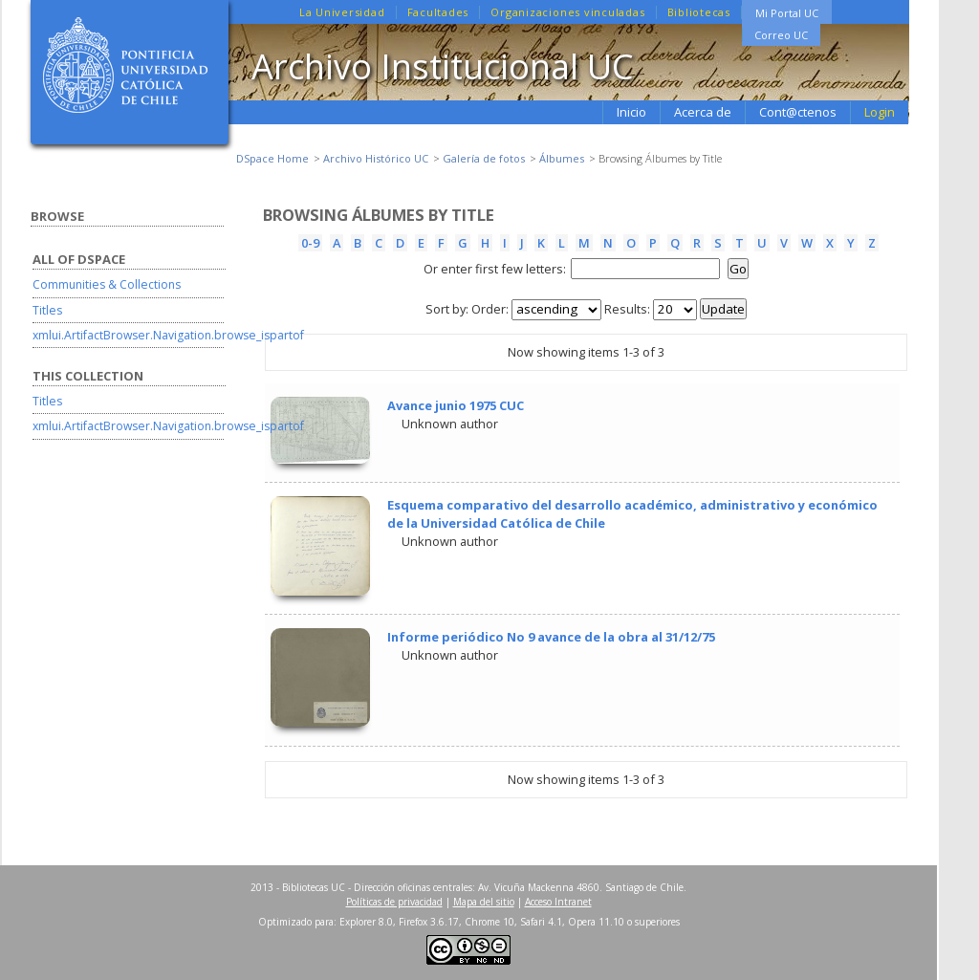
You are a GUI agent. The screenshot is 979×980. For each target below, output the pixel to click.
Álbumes (561, 158)
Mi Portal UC (786, 13)
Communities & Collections (107, 284)
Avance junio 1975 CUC (455, 405)
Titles (47, 310)
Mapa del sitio (483, 901)
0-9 (310, 242)
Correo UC (781, 35)
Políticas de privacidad (394, 901)
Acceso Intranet (558, 901)
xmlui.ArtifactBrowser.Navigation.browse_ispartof (168, 335)
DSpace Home (272, 158)
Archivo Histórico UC (375, 158)
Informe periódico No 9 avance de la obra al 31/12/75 (551, 636)
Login (879, 111)
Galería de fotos (484, 158)
